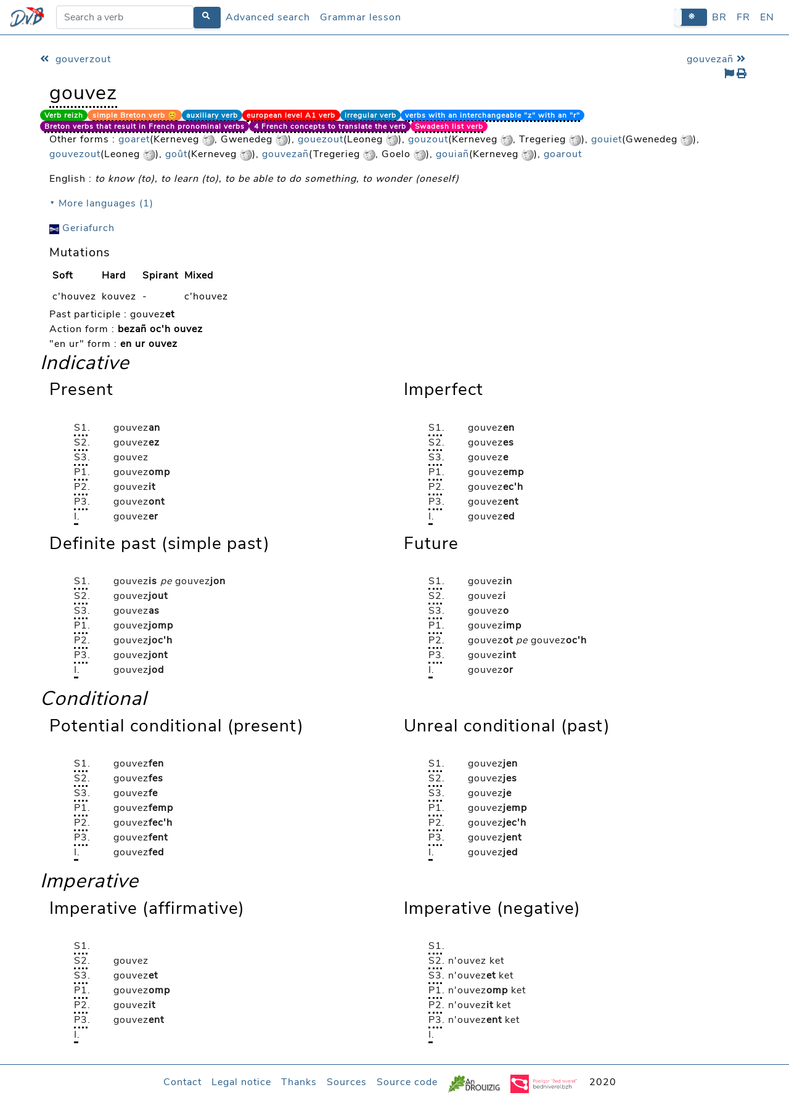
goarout (563, 154)
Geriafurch (82, 228)
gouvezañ (718, 59)
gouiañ (452, 154)
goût (176, 154)
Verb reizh (63, 115)
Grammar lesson (360, 17)
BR (719, 17)
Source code (407, 1082)
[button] (690, 17)
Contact (182, 1082)
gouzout (428, 139)
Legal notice (241, 1082)
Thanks (299, 1082)
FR (743, 17)
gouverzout (75, 59)
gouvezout (74, 154)
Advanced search (268, 17)
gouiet (606, 139)
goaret (134, 139)
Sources (347, 1082)
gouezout (320, 139)
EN (767, 17)
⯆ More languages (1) (101, 203)
